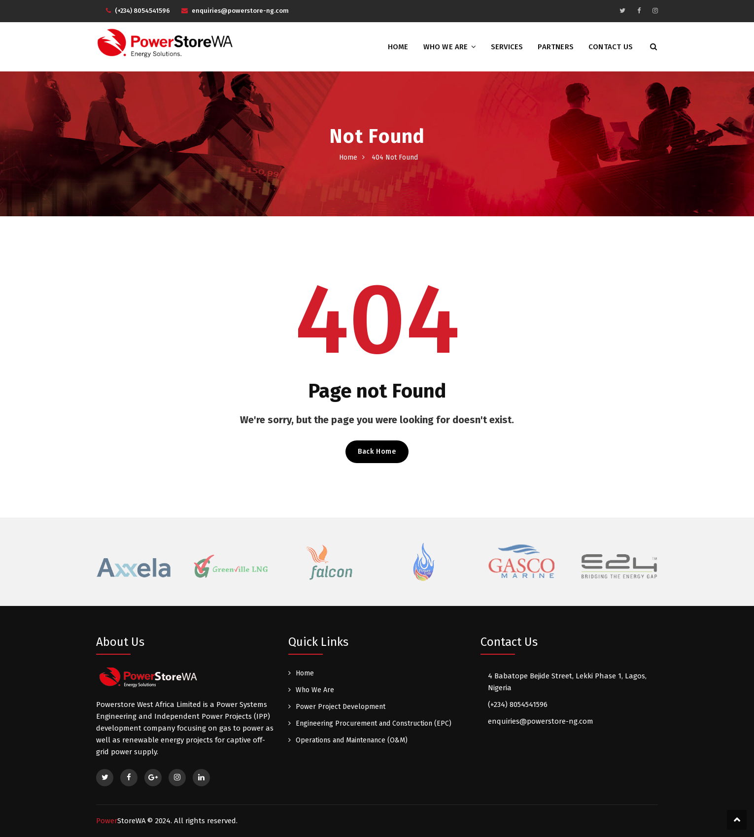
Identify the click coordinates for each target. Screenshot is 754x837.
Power (121, 820)
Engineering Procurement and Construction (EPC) (373, 723)
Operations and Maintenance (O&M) (352, 740)
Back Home (377, 451)
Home (398, 46)
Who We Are (445, 46)
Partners (556, 46)
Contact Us (610, 46)
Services (507, 46)
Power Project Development (340, 707)
